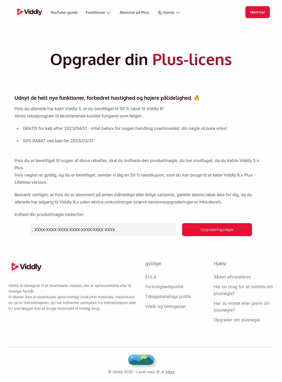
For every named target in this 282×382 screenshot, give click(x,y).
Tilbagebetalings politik (167, 296)
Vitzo (168, 371)
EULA (150, 277)
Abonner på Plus (134, 12)
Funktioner (98, 13)
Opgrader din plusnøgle (237, 320)
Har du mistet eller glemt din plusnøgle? (242, 306)
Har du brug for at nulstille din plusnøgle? (243, 290)
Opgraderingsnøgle (217, 229)
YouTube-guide (63, 12)
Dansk (169, 13)
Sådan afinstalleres (232, 277)
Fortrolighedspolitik (164, 286)
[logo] (28, 12)
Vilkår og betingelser (165, 306)
